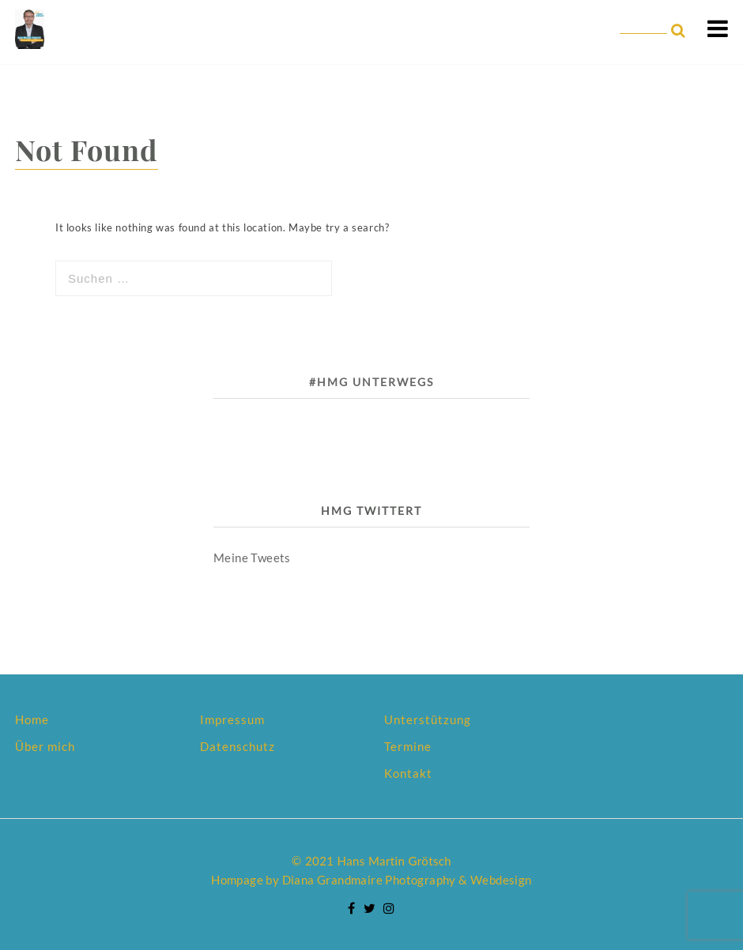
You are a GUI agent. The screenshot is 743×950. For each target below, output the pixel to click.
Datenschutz (237, 746)
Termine (408, 746)
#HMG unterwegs (371, 382)
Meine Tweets (252, 557)
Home (32, 719)
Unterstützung (427, 719)
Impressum (232, 719)
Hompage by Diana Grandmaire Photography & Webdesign (371, 880)
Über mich (45, 746)
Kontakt (408, 773)
